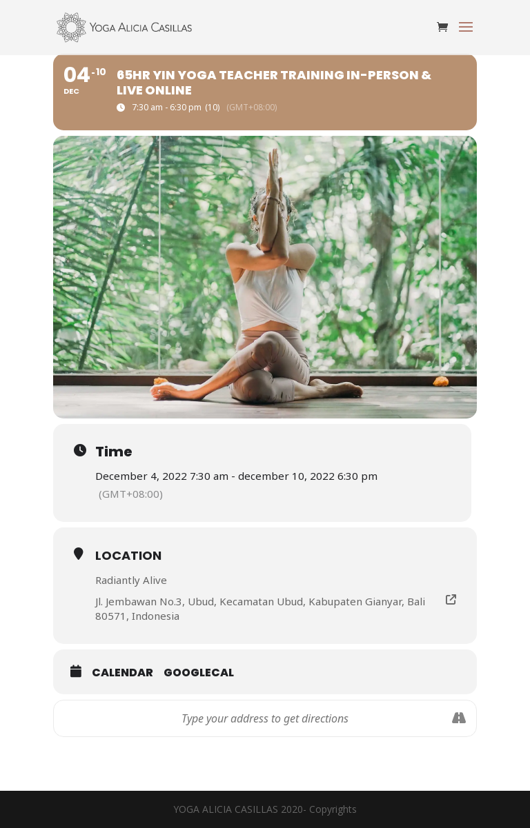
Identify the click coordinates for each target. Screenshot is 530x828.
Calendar (122, 672)
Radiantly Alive (131, 580)
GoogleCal (199, 672)
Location (128, 555)
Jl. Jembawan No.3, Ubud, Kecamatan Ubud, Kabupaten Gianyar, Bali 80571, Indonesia (260, 608)
